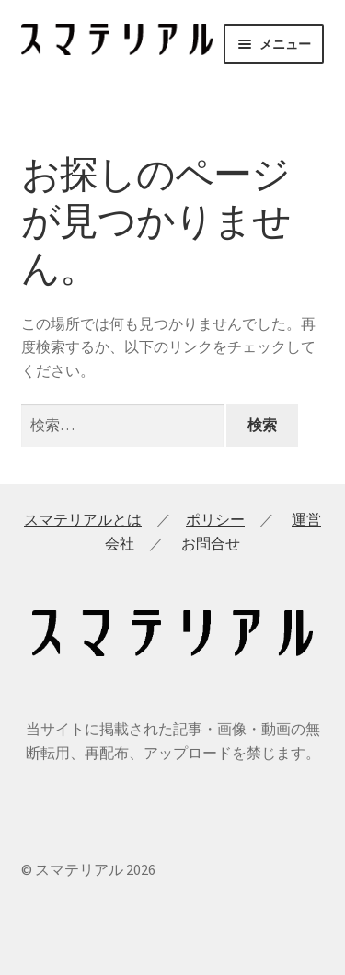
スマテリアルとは (83, 519)
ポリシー (215, 519)
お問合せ (210, 543)
